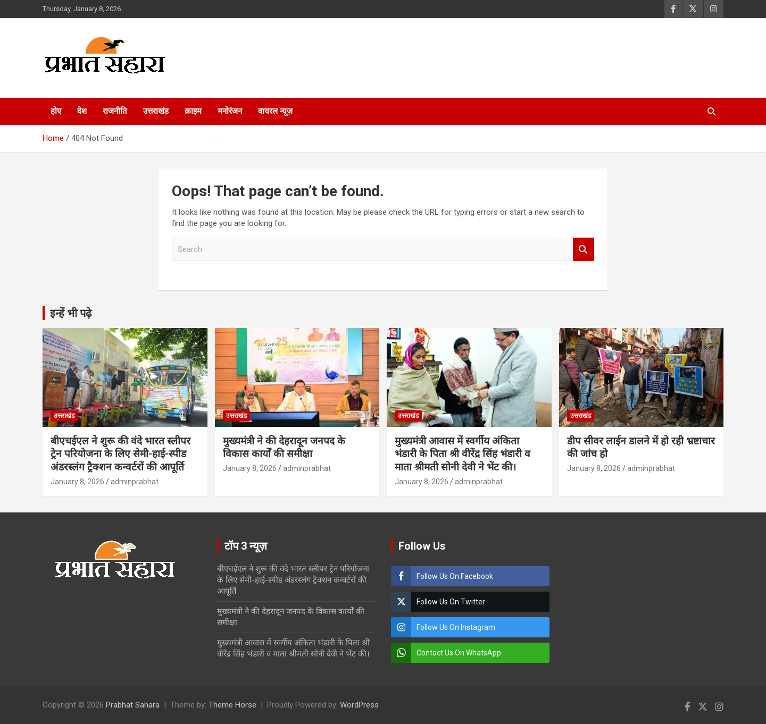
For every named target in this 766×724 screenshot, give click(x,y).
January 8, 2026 (77, 481)
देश (82, 111)
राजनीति (115, 111)
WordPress (359, 705)
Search (583, 250)
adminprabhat (135, 481)
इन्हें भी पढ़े (70, 313)
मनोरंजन (230, 111)
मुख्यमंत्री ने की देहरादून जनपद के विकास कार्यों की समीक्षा (284, 447)
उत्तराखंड (156, 111)
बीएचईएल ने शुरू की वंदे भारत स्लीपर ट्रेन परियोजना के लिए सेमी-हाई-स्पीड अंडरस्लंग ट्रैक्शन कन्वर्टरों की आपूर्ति (120, 454)
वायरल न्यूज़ (275, 111)
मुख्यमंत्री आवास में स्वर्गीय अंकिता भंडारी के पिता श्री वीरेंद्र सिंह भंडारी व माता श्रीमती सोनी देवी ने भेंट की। (462, 454)
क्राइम (193, 111)
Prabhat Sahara (133, 705)
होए (56, 111)
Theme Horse (232, 705)
